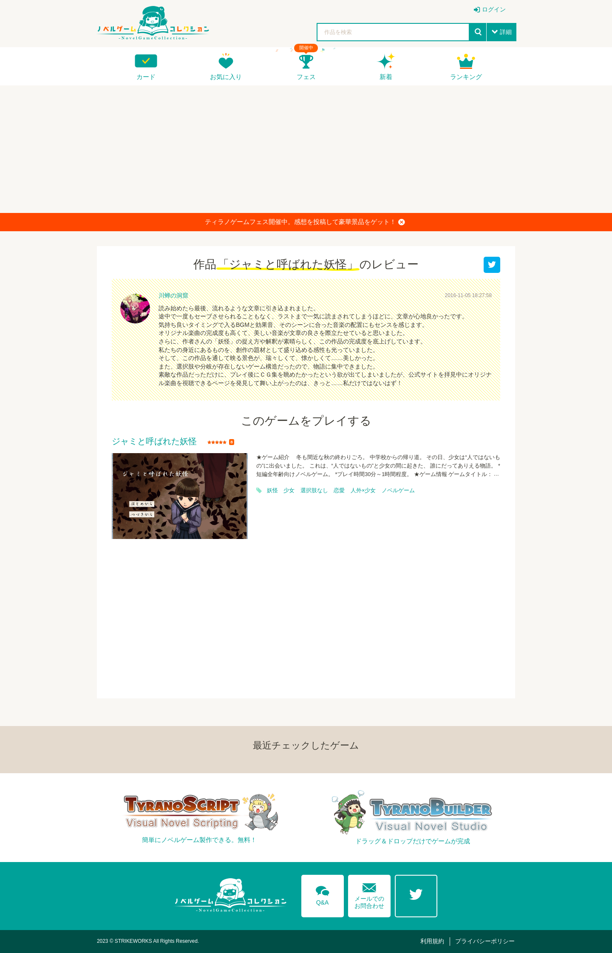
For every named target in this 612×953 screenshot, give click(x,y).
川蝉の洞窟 (173, 295)
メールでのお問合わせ (369, 894)
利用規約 (432, 941)
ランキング (466, 76)
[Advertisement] (306, 149)
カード (146, 76)
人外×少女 (363, 491)
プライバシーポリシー (485, 941)
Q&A (322, 894)
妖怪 (272, 491)
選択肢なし (314, 491)
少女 (289, 491)
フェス (306, 76)
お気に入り (226, 76)
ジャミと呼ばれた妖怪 (154, 441)
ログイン (494, 9)
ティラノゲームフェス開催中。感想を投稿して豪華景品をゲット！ (305, 222)
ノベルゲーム (398, 491)
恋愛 (339, 491)
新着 (386, 76)
